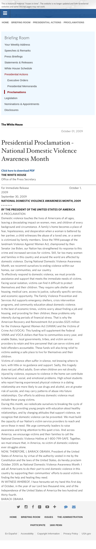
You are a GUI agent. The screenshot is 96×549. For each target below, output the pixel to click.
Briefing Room (20, 22)
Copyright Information (48, 533)
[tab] (5, 13)
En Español (11, 533)
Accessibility (27, 533)
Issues (48, 517)
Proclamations (74, 22)
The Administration (70, 517)
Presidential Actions (47, 22)
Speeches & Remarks (18, 50)
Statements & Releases (19, 62)
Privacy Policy (70, 533)
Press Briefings (14, 56)
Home (5, 22)
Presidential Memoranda (22, 86)
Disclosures (12, 109)
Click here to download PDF (18, 170)
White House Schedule (18, 68)
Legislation (11, 98)
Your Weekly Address (17, 44)
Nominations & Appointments (22, 104)
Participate (37, 525)
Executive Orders (17, 80)
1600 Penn (56, 525)
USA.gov (86, 533)
